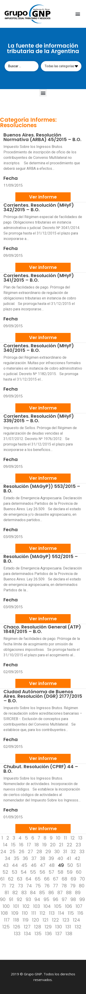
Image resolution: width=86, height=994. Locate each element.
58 (60, 872)
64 (28, 879)
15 (13, 845)
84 (33, 892)
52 (5, 872)
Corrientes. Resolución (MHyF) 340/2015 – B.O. (38, 347)
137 (58, 933)
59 (69, 872)
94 (37, 899)
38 (42, 858)
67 (55, 879)
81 (7, 892)
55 (33, 872)
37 (33, 858)
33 (81, 851)
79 (72, 886)
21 (61, 845)
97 (64, 899)
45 (24, 865)
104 (47, 906)
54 (24, 872)
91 (11, 899)
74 (29, 886)
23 (78, 845)
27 (30, 851)
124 (76, 920)
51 (78, 865)
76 (47, 886)
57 (51, 872)
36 (25, 858)
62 (11, 879)
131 (68, 927)
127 (27, 927)
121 (45, 920)
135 (38, 933)
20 (52, 845)
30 (57, 851)
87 (60, 892)
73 (20, 886)
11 (65, 838)
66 (47, 879)
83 (24, 892)
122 (55, 920)
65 (38, 879)
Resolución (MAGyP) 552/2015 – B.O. (40, 558)
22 (69, 845)
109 (14, 913)
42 (77, 858)
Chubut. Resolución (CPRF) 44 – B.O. (40, 768)
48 (52, 865)
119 (25, 920)
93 (28, 899)
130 (58, 927)
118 (16, 920)
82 (15, 892)
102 (26, 906)
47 (42, 865)
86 (51, 892)
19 (44, 845)
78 (64, 886)
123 (65, 920)
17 (29, 845)
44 (15, 865)
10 (58, 838)
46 (33, 865)
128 (37, 927)
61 (2, 879)
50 (70, 865)
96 (55, 899)
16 (21, 845)
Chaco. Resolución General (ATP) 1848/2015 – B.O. (42, 629)
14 (5, 845)
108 (4, 913)
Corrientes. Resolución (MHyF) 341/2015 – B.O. (38, 277)
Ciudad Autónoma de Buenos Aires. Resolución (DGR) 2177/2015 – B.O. (42, 696)
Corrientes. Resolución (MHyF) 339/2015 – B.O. (38, 418)
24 (3, 851)
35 (16, 858)
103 (36, 906)
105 (57, 906)
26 (21, 851)
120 (35, 920)
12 (72, 838)
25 (12, 851)
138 (68, 933)
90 (3, 899)
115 (71, 913)
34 (7, 858)
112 (42, 913)
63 (19, 879)
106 (68, 906)
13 (80, 838)
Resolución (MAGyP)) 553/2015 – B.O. (41, 488)
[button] (77, 14)
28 (39, 851)
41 (69, 858)
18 (36, 845)
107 (78, 906)
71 (4, 886)
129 (48, 927)
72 (11, 886)
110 (25, 913)
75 (38, 886)
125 (6, 927)
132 (78, 927)
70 (82, 879)
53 (14, 872)
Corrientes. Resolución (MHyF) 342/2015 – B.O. (38, 207)
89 (77, 892)
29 (48, 851)
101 (16, 906)
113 (52, 913)
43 (5, 865)
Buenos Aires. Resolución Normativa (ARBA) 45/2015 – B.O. (42, 137)
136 (48, 933)
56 (42, 872)
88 (69, 892)
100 (6, 906)
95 (46, 899)
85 (42, 892)
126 (16, 927)
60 (78, 872)
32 (73, 851)
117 (7, 920)
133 (17, 933)
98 (73, 899)
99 (82, 899)
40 (60, 858)
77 (55, 886)
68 (64, 879)
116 (80, 913)
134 (27, 933)
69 (73, 879)
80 (81, 886)
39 (51, 858)
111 (33, 913)
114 (61, 913)
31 (65, 851)
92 (19, 899)
